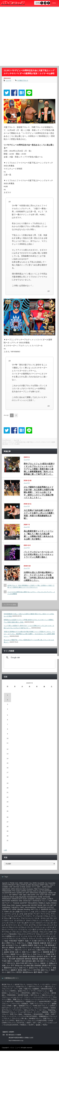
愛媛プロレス (37, 952)
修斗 (3, 945)
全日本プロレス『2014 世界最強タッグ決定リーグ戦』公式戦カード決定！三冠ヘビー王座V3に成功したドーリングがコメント (30, 586)
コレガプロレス (19, 921)
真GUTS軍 (20, 963)
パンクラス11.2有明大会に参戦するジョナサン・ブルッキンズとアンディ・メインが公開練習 (31, 592)
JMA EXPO (31, 895)
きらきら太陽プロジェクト (19, 912)
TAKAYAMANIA (30, 907)
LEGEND (31, 899)
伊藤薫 (29, 943)
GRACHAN (34, 893)
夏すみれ (5, 947)
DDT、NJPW (42, 887)
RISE (4, 905)
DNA (24, 889)
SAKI (13, 905)
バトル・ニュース (15, 1047)
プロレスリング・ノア (9, 989)
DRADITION (26, 993)
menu (54, 3)
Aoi (46, 883)
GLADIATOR (46, 891)
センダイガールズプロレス (22, 1008)
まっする (20, 914)
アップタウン (27, 916)
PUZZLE (16, 903)
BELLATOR (20, 885)
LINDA (43, 899)
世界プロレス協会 (16, 1014)
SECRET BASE (36, 905)
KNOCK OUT (17, 899)
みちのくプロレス (33, 984)
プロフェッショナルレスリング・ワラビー (16, 997)
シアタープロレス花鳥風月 (19, 1004)
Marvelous (27, 1014)
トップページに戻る (10, 604)
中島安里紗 (13, 941)
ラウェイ (32, 938)
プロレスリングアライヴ (26, 934)
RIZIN (45, 1025)
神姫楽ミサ (44, 963)
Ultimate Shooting (23, 909)
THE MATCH (41, 907)
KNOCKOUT (7, 899)
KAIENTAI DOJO (8, 897)
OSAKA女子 (27, 901)
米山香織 (26, 965)
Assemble (51, 883)
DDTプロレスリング (35, 987)
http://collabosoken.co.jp (16, 1040)
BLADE (28, 885)
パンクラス (12, 1016)
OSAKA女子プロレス (40, 901)
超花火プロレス (34, 968)
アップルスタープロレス (41, 916)
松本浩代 (40, 956)
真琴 (26, 963)
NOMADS (14, 901)
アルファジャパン (27, 918)
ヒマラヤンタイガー (44, 929)
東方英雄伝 (32, 956)
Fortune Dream (43, 889)
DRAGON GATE (46, 989)
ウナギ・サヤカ (40, 918)
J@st (25, 895)
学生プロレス (46, 950)
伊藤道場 (36, 943)
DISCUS (18, 889)
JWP (53, 895)
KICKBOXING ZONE (34, 897)
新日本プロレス (7, 984)
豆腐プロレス (23, 968)
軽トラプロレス (46, 968)
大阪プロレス (9, 950)
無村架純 (28, 961)
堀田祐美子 (52, 945)
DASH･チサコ (31, 887)
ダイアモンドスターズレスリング (41, 925)
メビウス (46, 993)
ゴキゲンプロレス (32, 921)
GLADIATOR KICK (9, 893)
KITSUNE (46, 897)
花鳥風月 (44, 965)
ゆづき (30, 914)
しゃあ (31, 912)
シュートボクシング (46, 921)
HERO (50, 893)
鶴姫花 (40, 972)
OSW (50, 901)
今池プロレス (22, 943)
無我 (23, 961)
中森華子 (21, 941)
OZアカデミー (7, 903)
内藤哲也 (24, 945)
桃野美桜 (28, 959)
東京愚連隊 (23, 956)
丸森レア (28, 941)
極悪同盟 (35, 959)
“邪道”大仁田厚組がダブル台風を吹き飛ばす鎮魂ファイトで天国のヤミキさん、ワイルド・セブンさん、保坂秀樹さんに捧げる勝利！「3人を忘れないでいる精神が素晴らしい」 (29, 634)
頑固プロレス (45, 970)
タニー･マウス (23, 925)
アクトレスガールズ (14, 916)
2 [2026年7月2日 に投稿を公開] (7, 699)
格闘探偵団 (20, 959)
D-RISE (22, 887)
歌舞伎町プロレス (45, 959)
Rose (8, 905)
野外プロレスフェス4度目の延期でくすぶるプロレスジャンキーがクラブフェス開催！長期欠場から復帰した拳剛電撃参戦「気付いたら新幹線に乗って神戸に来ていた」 (39, 469)
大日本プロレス (45, 947)
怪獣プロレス (27, 952)
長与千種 (36, 970)
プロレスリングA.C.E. (31, 932)
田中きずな (11, 963)
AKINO (26, 883)
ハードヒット (12, 929)
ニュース (8, 80)
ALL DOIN (33, 883)
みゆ (25, 914)
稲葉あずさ (53, 963)
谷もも (15, 968)
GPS (27, 893)
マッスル (24, 936)
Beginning (51, 1010)
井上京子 (51, 941)
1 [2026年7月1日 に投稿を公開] (7, 695)
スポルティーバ (41, 923)
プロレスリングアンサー (44, 934)
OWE (55, 901)
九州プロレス (42, 941)
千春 (45, 945)
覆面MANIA (8, 968)
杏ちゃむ (15, 956)
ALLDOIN (40, 883)
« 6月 (5, 850)
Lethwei (38, 899)
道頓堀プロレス (31, 1001)
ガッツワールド (14, 993)
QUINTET (23, 903)
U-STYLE (50, 907)
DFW (13, 889)
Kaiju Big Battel (20, 897)
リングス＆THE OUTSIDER (27, 1016)
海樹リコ (10, 961)
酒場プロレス (28, 970)
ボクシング (16, 936)
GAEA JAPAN (21, 891)
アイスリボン (17, 1010)
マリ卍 (39, 936)
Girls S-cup (37, 891)
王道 (38, 961)
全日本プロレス (20, 984)
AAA (16, 883)
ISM (20, 895)
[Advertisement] (27, 37)
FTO (13, 891)
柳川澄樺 (12, 959)
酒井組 (20, 970)
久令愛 (34, 941)
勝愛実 (30, 945)
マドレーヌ (32, 936)
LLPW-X (50, 899)
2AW (20, 989)
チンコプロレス (21, 927)
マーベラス (46, 936)
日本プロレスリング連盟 (41, 954)
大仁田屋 (36, 947)
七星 (47, 938)
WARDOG (44, 909)
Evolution (30, 889)
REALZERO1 (33, 903)
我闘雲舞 (46, 952)
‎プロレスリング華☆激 (19, 1018)
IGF (10, 895)
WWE (47, 1014)
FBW (36, 889)
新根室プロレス (16, 954)
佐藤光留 (43, 943)
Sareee (18, 905)
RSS (41, 2)
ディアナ (30, 927)
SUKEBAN (6, 907)
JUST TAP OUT (45, 895)
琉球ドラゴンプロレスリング (39, 1004)
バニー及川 (32, 929)
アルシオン (16, 918)
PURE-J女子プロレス (40, 1006)
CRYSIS (16, 887)
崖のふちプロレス (30, 1010)
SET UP (53, 905)
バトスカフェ (22, 929)
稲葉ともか (6, 965)
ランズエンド (41, 938)
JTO (37, 895)
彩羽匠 (12, 952)
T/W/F (21, 907)
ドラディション (40, 927)
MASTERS (6, 901)
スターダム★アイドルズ (26, 923)
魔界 (35, 972)
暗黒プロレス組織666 (31, 989)
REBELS (41, 903)
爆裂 (34, 961)
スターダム (42, 1010)
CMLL (47, 885)
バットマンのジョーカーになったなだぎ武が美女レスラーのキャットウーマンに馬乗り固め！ (38, 554)
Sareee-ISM (26, 905)
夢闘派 (11, 947)
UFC (9, 909)
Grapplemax (42, 893)
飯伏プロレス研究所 (14, 972)
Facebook (48, 2)
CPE (10, 887)
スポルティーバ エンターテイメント (36, 999)
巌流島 (6, 952)
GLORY (31, 1025)
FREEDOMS (7, 891)
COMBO (5, 887)
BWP (42, 885)
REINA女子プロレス (8, 1012)
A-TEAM (11, 883)
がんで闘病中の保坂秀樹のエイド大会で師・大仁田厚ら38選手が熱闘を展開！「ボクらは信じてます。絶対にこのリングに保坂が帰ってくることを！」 (39, 492)
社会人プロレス (34, 963)
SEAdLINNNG (38, 1014)
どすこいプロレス (41, 912)
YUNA (6, 912)
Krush (25, 899)
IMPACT (15, 895)
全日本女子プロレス (13, 945)
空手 (12, 965)
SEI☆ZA (46, 905)
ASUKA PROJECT (9, 885)
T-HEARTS (15, 907)
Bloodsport (36, 885)
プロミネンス (17, 932)
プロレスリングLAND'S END (36, 1020)
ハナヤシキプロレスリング (41, 997)
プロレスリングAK (46, 932)
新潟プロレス (27, 954)
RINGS (54, 903)
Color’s (52, 885)
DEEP (49, 887)
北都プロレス (38, 945)
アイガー (36, 914)
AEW (21, 883)
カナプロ (49, 918)
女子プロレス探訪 (34, 950)
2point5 (5, 883)
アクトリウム (45, 914)
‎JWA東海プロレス (35, 1018)
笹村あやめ (19, 965)
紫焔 (32, 965)
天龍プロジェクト (20, 950)
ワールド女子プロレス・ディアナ (29, 1012)
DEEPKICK (6, 889)
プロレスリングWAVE (41, 1008)
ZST (34, 1023)
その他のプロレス (22, 80)
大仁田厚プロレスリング (23, 947)
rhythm (48, 903)
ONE (20, 901)
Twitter (45, 2)
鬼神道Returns (28, 972)
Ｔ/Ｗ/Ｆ (46, 972)
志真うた (18, 952)
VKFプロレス (35, 909)
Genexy (30, 891)
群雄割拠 (37, 965)
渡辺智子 (17, 961)
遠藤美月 (14, 970)
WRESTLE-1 (19, 1001)
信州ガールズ (52, 943)
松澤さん (47, 956)
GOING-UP (20, 893)
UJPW (14, 909)
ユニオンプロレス (21, 938)
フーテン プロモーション (39, 991)
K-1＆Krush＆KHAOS (11, 1025)
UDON (4, 909)
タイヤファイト (11, 925)
